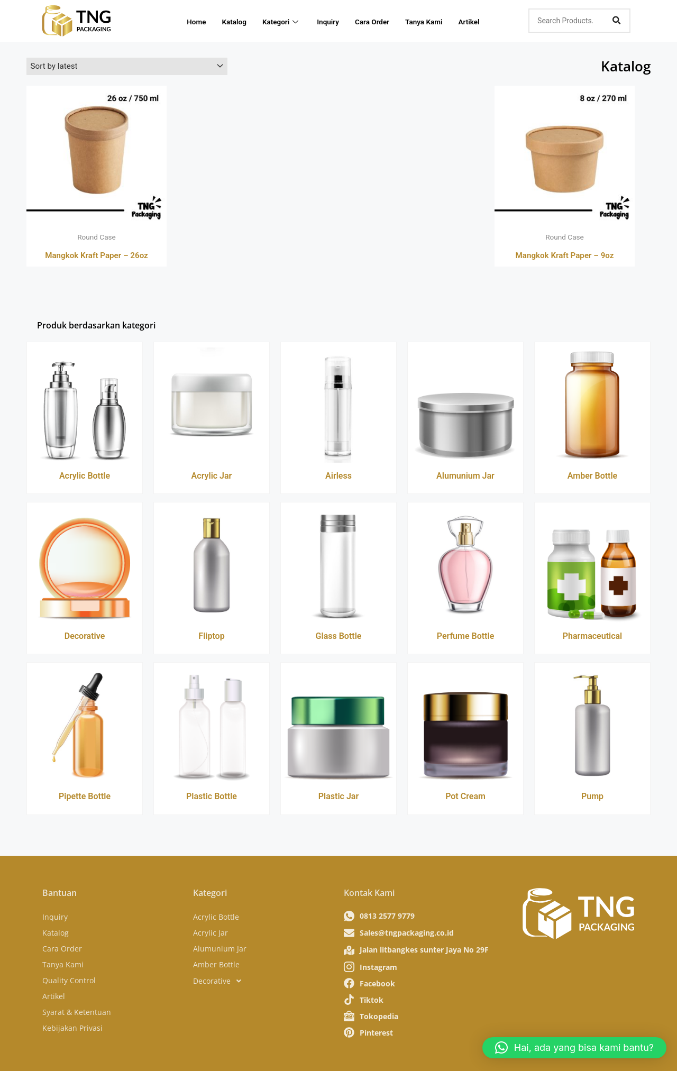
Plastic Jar (338, 798)
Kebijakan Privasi (72, 1024)
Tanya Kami (440, 20)
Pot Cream (465, 798)
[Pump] (592, 726)
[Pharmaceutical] (592, 565)
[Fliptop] (211, 565)
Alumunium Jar (465, 477)
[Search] (616, 21)
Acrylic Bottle (84, 477)
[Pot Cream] (465, 726)
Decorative (85, 638)
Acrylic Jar (211, 477)
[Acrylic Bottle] (84, 405)
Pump (592, 798)
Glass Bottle (339, 638)
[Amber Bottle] (592, 405)
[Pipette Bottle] (84, 726)
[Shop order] (126, 67)
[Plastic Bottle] (211, 726)
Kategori (288, 20)
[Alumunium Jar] (465, 405)
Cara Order (384, 20)
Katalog (238, 20)
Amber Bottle (592, 477)
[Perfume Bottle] (465, 565)
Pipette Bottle (85, 798)
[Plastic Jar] (338, 726)
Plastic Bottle (211, 798)
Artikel (488, 20)
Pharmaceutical (593, 638)
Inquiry (337, 20)
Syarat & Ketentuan (76, 1008)
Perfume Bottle (466, 638)
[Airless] (338, 405)
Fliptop (211, 638)
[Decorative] (84, 565)
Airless (338, 477)
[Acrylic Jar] (211, 405)
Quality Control (69, 977)
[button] (574, 1047)
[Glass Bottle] (338, 565)
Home (197, 20)
